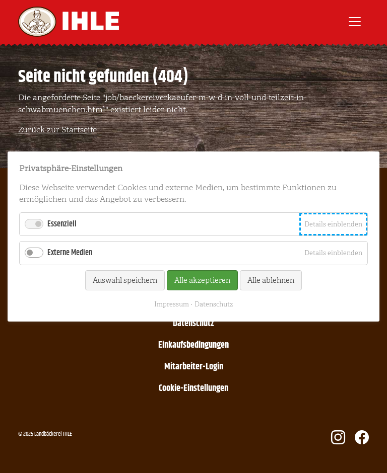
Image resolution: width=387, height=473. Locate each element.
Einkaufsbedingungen (193, 345)
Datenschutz (193, 324)
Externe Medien (69, 253)
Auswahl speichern (125, 280)
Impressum (171, 304)
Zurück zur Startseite (57, 130)
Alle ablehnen (270, 280)
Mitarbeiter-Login (193, 367)
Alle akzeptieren (202, 280)
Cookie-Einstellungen (193, 388)
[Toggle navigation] (355, 22)
